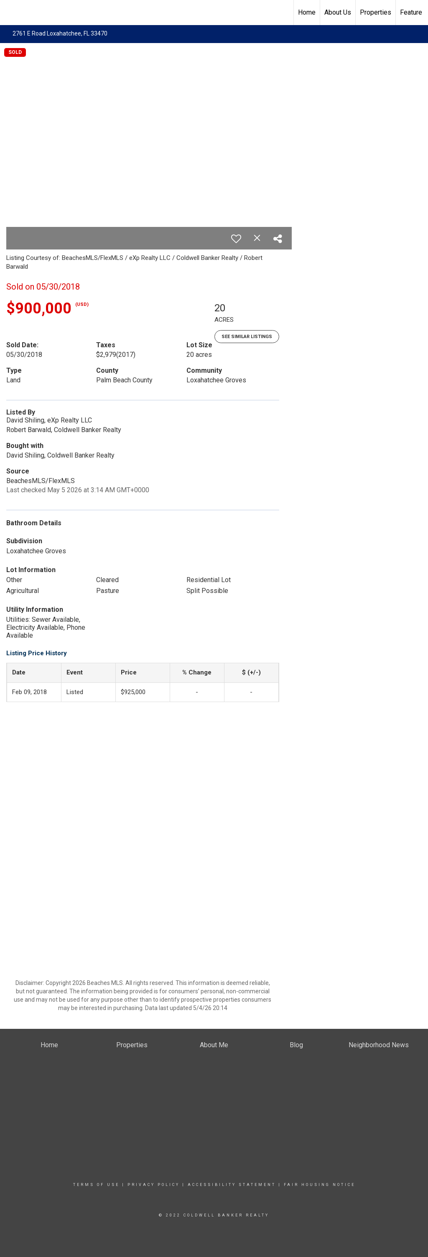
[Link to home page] (10, 12)
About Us (337, 12)
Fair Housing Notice (319, 1185)
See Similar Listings (247, 336)
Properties (375, 12)
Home (307, 12)
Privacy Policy (153, 1185)
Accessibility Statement (232, 1185)
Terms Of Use (96, 1185)
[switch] (236, 239)
